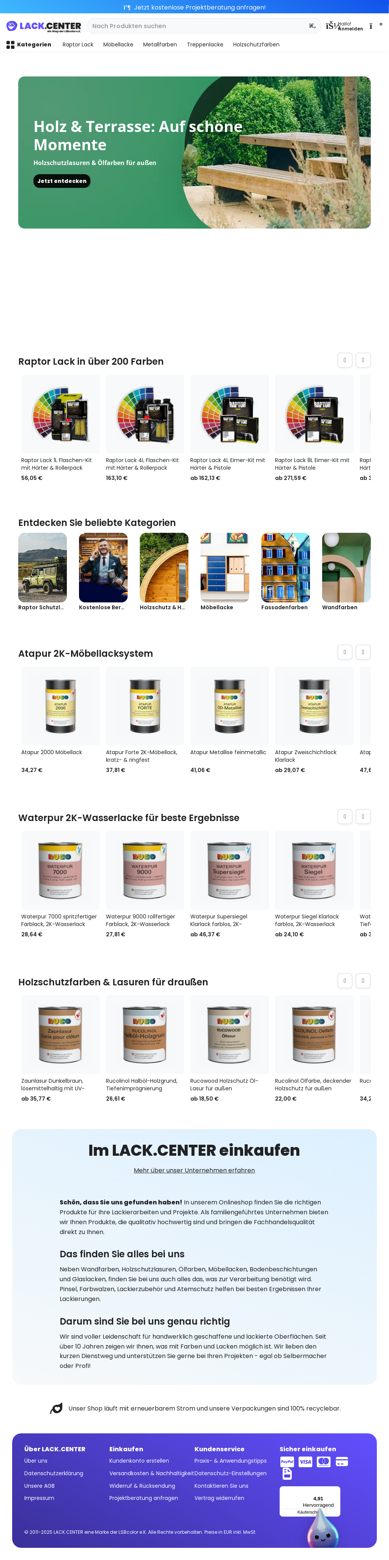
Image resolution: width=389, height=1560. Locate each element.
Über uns (35, 1461)
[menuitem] (344, 25)
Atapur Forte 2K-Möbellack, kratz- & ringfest (141, 756)
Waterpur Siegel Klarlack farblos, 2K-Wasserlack (307, 920)
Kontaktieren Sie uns (221, 1486)
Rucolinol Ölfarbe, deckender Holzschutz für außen (313, 1084)
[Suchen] (313, 25)
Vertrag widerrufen (219, 1498)
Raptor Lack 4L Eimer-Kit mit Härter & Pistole (227, 464)
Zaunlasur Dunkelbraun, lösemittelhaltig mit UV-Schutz (53, 1084)
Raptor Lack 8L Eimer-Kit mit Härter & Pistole (312, 464)
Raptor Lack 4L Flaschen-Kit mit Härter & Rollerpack (142, 464)
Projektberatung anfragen (143, 1498)
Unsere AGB (39, 1486)
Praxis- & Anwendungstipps (230, 1461)
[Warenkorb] (375, 25)
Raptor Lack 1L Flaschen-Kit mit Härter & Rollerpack (56, 464)
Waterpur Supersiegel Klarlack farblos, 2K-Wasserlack (218, 920)
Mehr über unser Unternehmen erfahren (194, 1170)
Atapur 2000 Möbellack (51, 752)
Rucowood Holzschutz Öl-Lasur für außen (224, 1084)
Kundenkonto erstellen (139, 1461)
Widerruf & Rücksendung (142, 1486)
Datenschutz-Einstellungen (230, 1473)
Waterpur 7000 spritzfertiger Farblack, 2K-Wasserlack (59, 920)
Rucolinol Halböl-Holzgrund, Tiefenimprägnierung (141, 1084)
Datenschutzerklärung (53, 1473)
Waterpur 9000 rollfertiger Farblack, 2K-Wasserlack (140, 920)
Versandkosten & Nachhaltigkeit (151, 1473)
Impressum (39, 1498)
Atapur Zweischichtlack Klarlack (306, 756)
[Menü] (335, 1490)
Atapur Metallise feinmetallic (228, 752)
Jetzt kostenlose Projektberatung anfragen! (194, 7)
